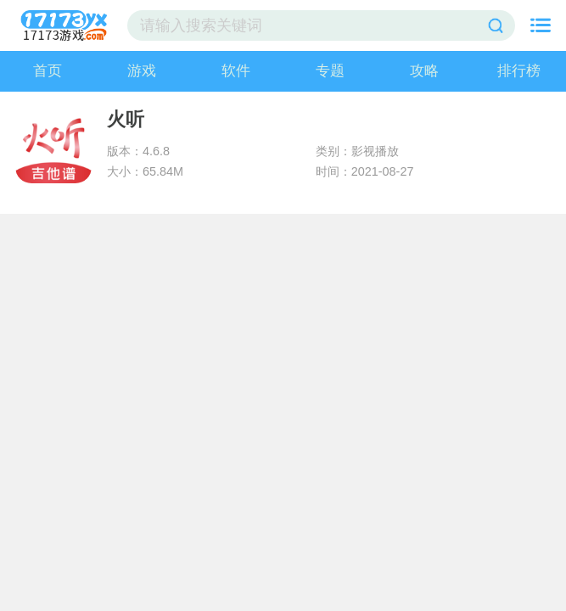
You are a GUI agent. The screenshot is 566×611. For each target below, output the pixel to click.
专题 (330, 71)
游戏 (141, 71)
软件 (235, 71)
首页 (47, 71)
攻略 (424, 71)
